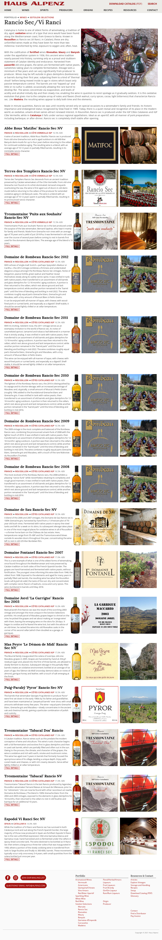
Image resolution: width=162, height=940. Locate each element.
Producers (66, 10)
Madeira (18, 99)
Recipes (108, 10)
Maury (62, 52)
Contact (152, 10)
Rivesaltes (51, 52)
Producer (107, 904)
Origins (88, 10)
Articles (134, 879)
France (8, 132)
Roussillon (10, 39)
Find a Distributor (138, 913)
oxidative (20, 33)
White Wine (80, 898)
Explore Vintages (138, 882)
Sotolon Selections (42, 17)
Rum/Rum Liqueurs (111, 893)
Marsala (81, 906)
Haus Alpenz (34, 5)
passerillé (9, 64)
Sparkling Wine (82, 896)
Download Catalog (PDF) (141, 893)
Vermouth (82, 882)
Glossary (134, 896)
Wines (25, 10)
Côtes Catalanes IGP (42, 261)
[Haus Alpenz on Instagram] (16, 878)
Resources (129, 10)
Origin (105, 901)
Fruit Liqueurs (109, 885)
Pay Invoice (136, 916)
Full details (12, 154)
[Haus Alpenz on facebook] (8, 878)
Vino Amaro (83, 890)
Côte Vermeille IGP (41, 132)
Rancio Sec (83, 909)
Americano (83, 885)
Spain (7, 823)
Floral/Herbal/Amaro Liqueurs (112, 881)
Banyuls (75, 52)
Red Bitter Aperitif (86, 893)
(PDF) (125, 3)
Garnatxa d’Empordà (87, 920)
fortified (34, 52)
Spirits (44, 10)
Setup (133, 890)
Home (7, 10)
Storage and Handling (140, 885)
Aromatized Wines (83, 879)
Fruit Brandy (108, 887)
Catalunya (35, 115)
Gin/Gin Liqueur (110, 890)
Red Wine (79, 901)
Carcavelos (83, 923)
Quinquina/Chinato (86, 887)
